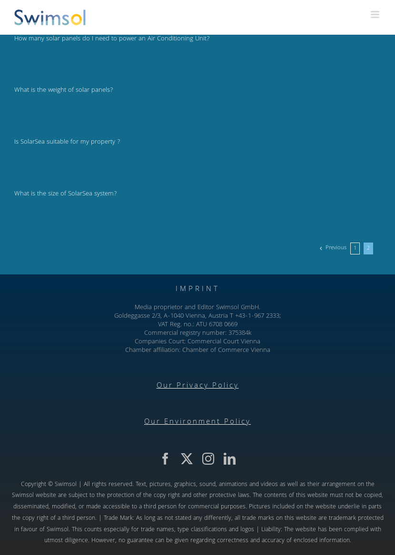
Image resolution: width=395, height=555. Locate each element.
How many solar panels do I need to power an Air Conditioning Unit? (111, 39)
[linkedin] (230, 459)
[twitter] (187, 459)
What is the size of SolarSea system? (65, 194)
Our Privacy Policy (198, 386)
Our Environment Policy (197, 422)
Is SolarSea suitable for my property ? (67, 142)
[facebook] (165, 459)
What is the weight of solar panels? (63, 90)
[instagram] (208, 459)
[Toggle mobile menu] (376, 14)
